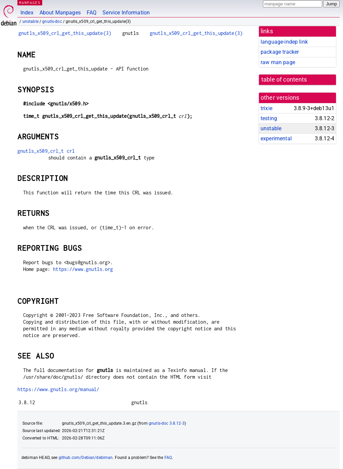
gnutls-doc (52, 21)
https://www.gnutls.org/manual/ (58, 389)
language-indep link (284, 42)
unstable (30, 21)
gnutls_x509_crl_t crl (46, 151)
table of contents (284, 79)
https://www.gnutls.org (83, 269)
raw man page (278, 62)
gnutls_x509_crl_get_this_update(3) (64, 33)
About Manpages (60, 12)
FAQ (91, 12)
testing (269, 118)
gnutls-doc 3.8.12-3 (167, 423)
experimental (276, 138)
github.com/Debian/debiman (86, 457)
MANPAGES (30, 2)
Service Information (126, 12)
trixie (266, 108)
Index (26, 12)
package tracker (280, 52)
